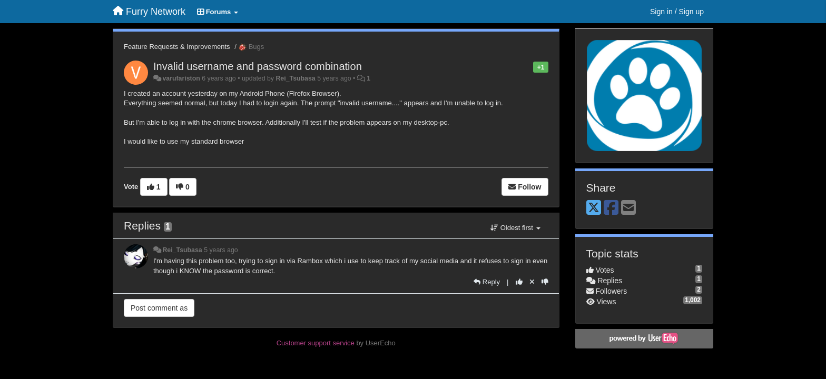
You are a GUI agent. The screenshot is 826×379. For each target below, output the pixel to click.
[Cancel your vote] (532, 282)
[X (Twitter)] (593, 208)
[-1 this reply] (545, 282)
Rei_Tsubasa (295, 78)
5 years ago (221, 250)
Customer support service (316, 343)
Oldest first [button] (515, 228)
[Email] (628, 208)
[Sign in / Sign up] (677, 12)
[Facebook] (611, 208)
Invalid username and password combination (257, 66)
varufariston (181, 78)
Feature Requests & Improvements (177, 47)
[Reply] (487, 282)
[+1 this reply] (519, 282)
